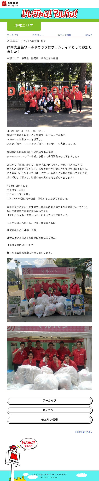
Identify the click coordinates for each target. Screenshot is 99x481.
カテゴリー (38, 35)
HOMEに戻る (83, 432)
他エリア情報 (64, 35)
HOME (88, 35)
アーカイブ (12, 35)
